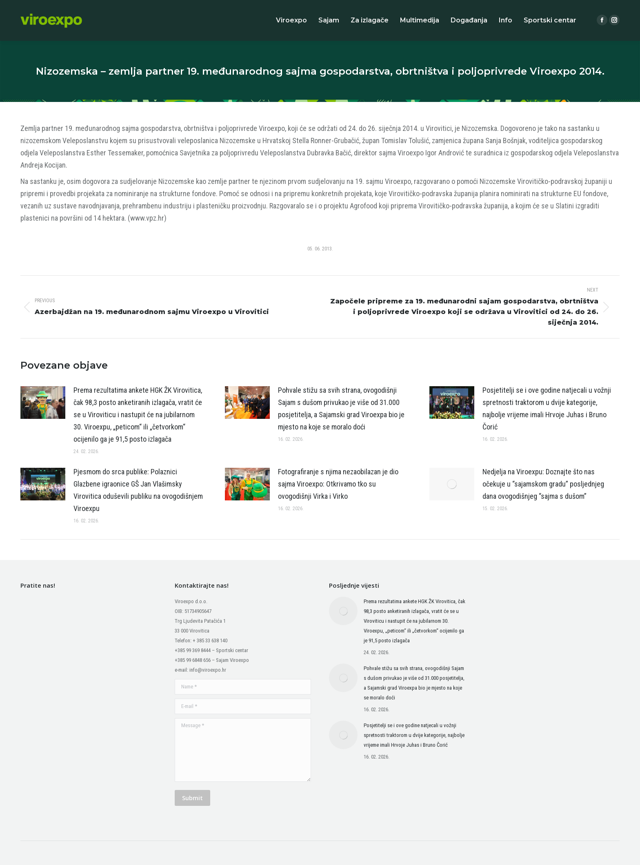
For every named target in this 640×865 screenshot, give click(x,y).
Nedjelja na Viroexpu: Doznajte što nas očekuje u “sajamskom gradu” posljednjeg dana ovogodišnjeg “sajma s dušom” (543, 483)
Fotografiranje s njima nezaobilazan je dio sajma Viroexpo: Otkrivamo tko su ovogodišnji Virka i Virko (338, 483)
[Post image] (42, 402)
